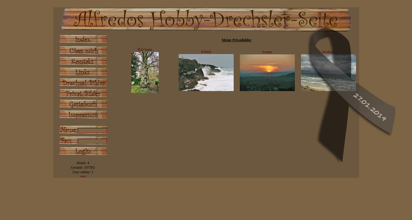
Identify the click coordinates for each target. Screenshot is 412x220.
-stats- (83, 176)
